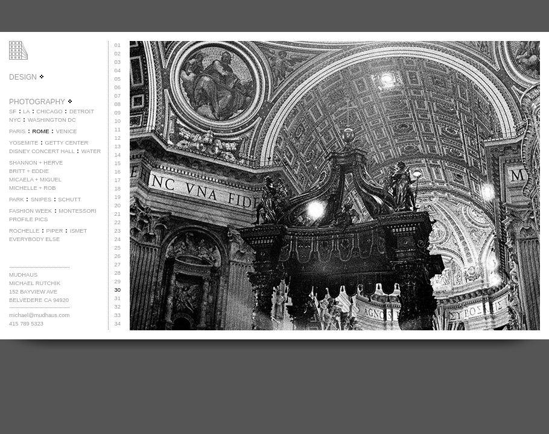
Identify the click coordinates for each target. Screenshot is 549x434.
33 (118, 315)
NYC (15, 120)
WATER (91, 151)
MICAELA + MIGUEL (35, 180)
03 (118, 62)
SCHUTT (69, 200)
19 (118, 197)
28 (118, 273)
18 (118, 189)
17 (118, 180)
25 (118, 248)
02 (118, 54)
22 (118, 222)
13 (118, 146)
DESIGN (27, 77)
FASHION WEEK (30, 211)
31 (118, 298)
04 (118, 71)
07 (118, 96)
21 (118, 214)
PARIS (17, 131)
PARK (16, 200)
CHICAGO (49, 111)
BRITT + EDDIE (29, 171)
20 (118, 206)
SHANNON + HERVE (36, 163)
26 (118, 256)
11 (118, 130)
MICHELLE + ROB (32, 188)
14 (118, 155)
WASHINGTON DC (52, 120)
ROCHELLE (24, 231)
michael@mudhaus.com (39, 315)
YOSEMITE (23, 143)
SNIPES (41, 200)
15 (118, 163)
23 (118, 231)
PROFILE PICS (28, 219)
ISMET (78, 231)
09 (118, 113)
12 (118, 138)
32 (118, 307)
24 (118, 239)
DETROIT (81, 111)
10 (118, 121)
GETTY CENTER (66, 143)
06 (118, 87)
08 (118, 104)
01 (118, 45)
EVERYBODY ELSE (34, 239)
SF (12, 111)
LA (26, 111)
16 (118, 172)
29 (118, 281)
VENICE (66, 131)
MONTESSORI (78, 211)
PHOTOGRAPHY (41, 102)
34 (118, 324)
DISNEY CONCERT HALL (42, 151)
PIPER (54, 231)
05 (118, 79)
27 (118, 265)
